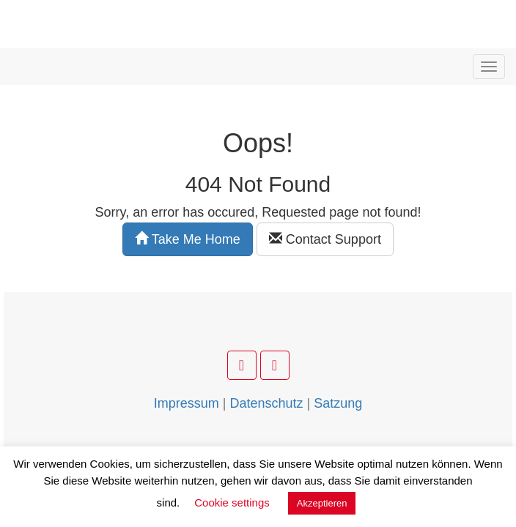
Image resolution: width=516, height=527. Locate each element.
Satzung (338, 403)
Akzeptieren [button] (322, 503)
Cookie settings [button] (232, 502)
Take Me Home (187, 239)
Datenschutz (266, 403)
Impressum (186, 403)
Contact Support (325, 239)
